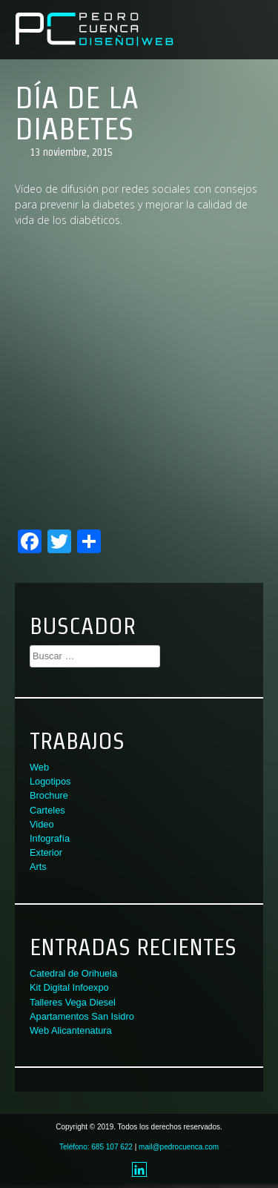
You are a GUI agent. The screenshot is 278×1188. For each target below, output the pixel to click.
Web (39, 767)
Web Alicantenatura (71, 1030)
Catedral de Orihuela (73, 973)
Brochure (49, 795)
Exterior (46, 852)
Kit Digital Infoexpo (69, 987)
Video (42, 824)
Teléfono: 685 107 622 (96, 1147)
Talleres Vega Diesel (73, 1002)
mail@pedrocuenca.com (179, 1147)
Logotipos (50, 781)
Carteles (47, 810)
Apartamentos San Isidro (82, 1016)
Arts (38, 866)
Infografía (50, 838)
